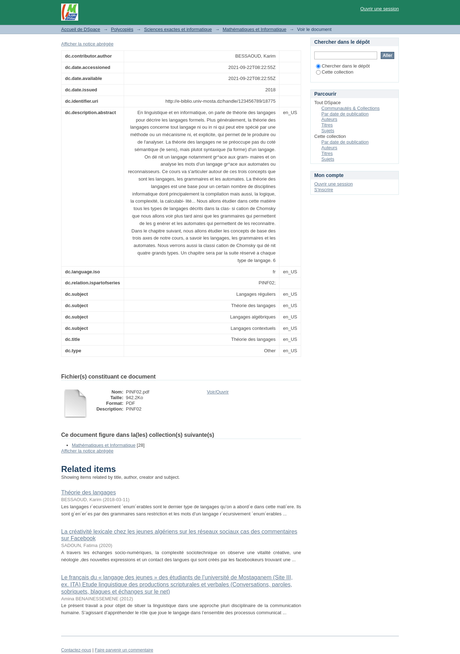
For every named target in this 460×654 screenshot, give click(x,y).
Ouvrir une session (379, 8)
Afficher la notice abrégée (87, 44)
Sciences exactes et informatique (178, 29)
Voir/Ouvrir (218, 392)
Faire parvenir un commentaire (124, 650)
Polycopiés (122, 29)
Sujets (327, 130)
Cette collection (334, 72)
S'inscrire (323, 189)
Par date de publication (345, 114)
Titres (327, 125)
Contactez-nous (76, 650)
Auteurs (329, 119)
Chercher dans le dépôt (343, 66)
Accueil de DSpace (80, 29)
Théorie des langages (88, 492)
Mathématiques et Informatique (254, 29)
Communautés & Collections (350, 108)
